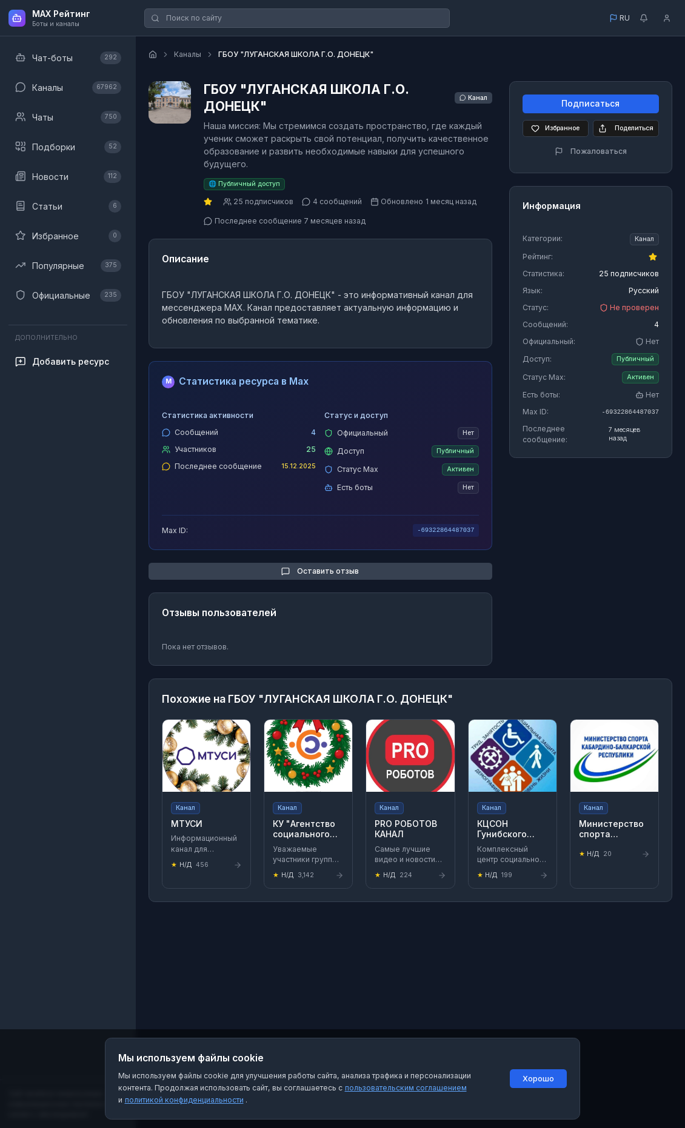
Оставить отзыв (320, 571)
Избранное (555, 128)
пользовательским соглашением (406, 1087)
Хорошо (538, 1078)
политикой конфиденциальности (184, 1099)
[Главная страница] (153, 54)
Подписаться (590, 104)
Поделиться (625, 128)
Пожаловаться (591, 151)
